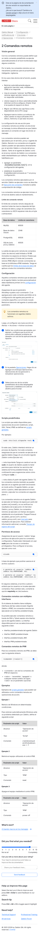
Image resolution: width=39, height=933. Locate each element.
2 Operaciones (7, 38)
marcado (24, 520)
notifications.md (8, 35)
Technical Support (9, 916)
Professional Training (29, 916)
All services (6, 920)
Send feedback (19, 876)
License (12, 931)
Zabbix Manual (7, 32)
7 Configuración (22, 32)
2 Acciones (21, 35)
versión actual (11, 13)
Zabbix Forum (26, 920)
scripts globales (18, 693)
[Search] (29, 21)
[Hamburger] (35, 21)
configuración (30, 283)
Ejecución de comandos (13, 185)
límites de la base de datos (23, 266)
